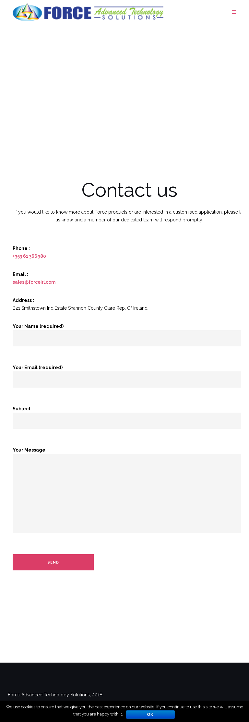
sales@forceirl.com (34, 282)
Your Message (129, 494)
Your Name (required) (129, 332)
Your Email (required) (129, 373)
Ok (150, 714)
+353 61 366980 (29, 256)
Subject (129, 414)
